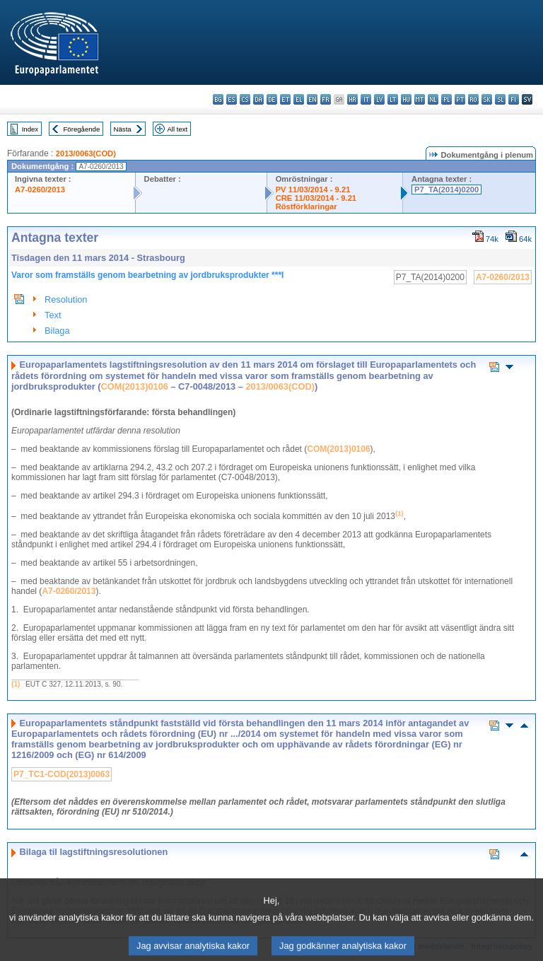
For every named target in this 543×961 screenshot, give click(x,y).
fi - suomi (513, 99)
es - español (231, 99)
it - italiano (366, 99)
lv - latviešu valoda (379, 99)
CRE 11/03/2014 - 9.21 (316, 198)
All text (177, 129)
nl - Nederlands (433, 99)
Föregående (82, 129)
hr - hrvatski (352, 99)
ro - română (473, 99)
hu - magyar (406, 99)
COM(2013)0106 (134, 386)
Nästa (123, 129)
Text (53, 315)
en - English (312, 99)
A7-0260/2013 (40, 189)
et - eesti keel (285, 99)
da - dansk (258, 99)
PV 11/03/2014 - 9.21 (313, 189)
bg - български (218, 99)
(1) (15, 684)
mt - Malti (419, 99)
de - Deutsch (272, 99)
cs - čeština (245, 99)
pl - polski (446, 99)
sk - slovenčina (486, 99)
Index (30, 129)
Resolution (66, 299)
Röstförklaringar (306, 206)
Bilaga (57, 330)
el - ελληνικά (298, 99)
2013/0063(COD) (86, 153)
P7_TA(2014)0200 (446, 189)
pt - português (460, 99)
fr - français (325, 99)
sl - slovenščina (500, 99)
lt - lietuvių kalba (392, 99)
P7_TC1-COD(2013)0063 (61, 774)
